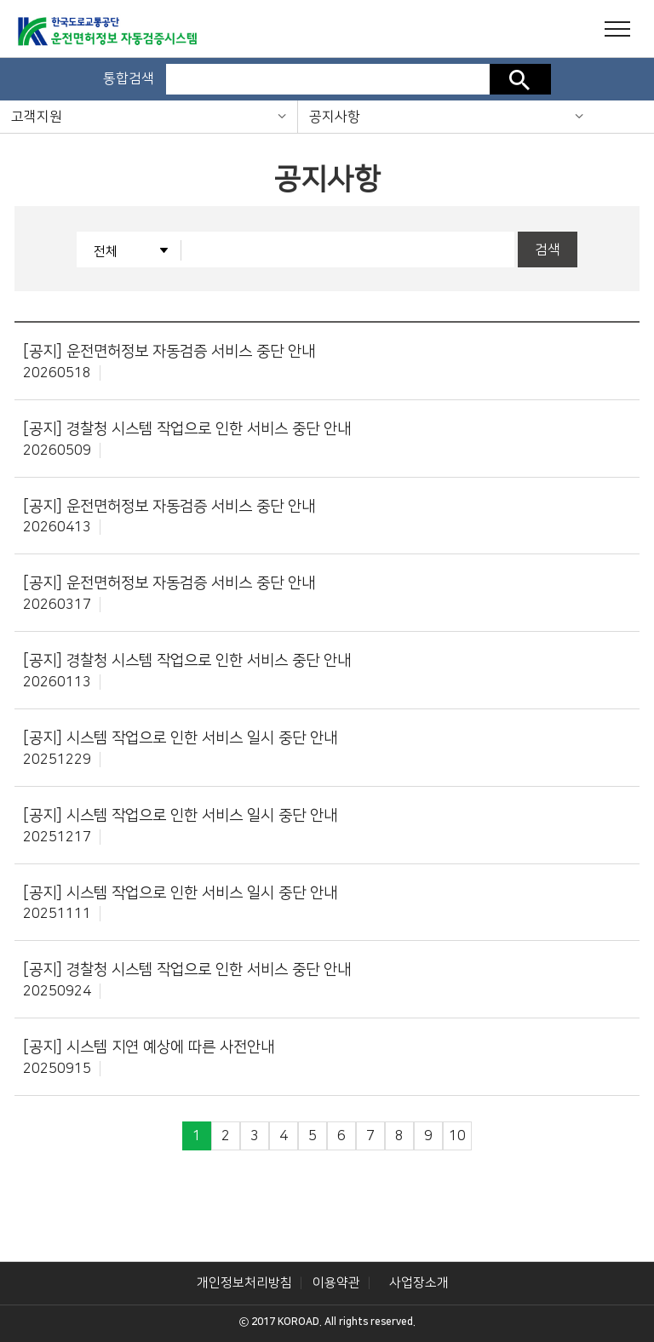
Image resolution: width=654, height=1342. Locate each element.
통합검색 (128, 78)
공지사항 (334, 116)
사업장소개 (419, 1283)
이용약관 (336, 1283)
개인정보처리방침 (244, 1283)
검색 (520, 79)
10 (457, 1136)
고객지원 (36, 116)
